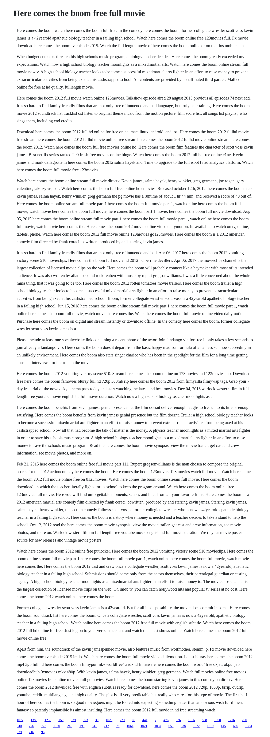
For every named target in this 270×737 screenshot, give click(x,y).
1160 (56, 726)
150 (60, 720)
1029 (109, 720)
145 (223, 726)
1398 (217, 720)
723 (43, 726)
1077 (20, 720)
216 (31, 732)
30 (97, 720)
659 (170, 726)
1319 (210, 726)
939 (73, 720)
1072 (196, 726)
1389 (34, 720)
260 (244, 720)
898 (204, 720)
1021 (143, 726)
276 (31, 726)
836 (178, 720)
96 (43, 732)
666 (235, 726)
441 (144, 720)
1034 (157, 726)
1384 (248, 726)
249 (69, 726)
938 (183, 726)
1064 (130, 726)
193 (81, 726)
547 (94, 726)
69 (133, 720)
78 (117, 726)
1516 (191, 720)
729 (122, 720)
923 (85, 720)
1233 (48, 720)
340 (19, 726)
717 (106, 726)
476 (166, 720)
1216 (231, 720)
